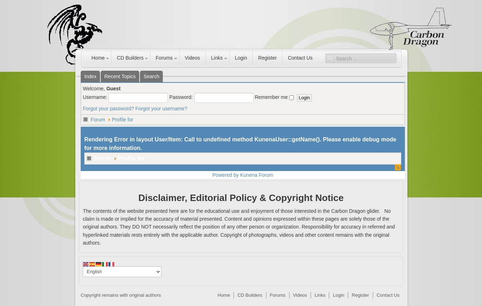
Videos (192, 58)
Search (151, 76)
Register (267, 58)
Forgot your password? (108, 108)
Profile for (122, 119)
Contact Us (300, 58)
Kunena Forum (256, 175)
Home (98, 58)
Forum (98, 119)
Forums (164, 58)
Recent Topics (120, 76)
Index (90, 76)
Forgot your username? (161, 108)
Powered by (225, 175)
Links (217, 58)
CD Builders (130, 58)
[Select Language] (122, 271)
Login (241, 58)
